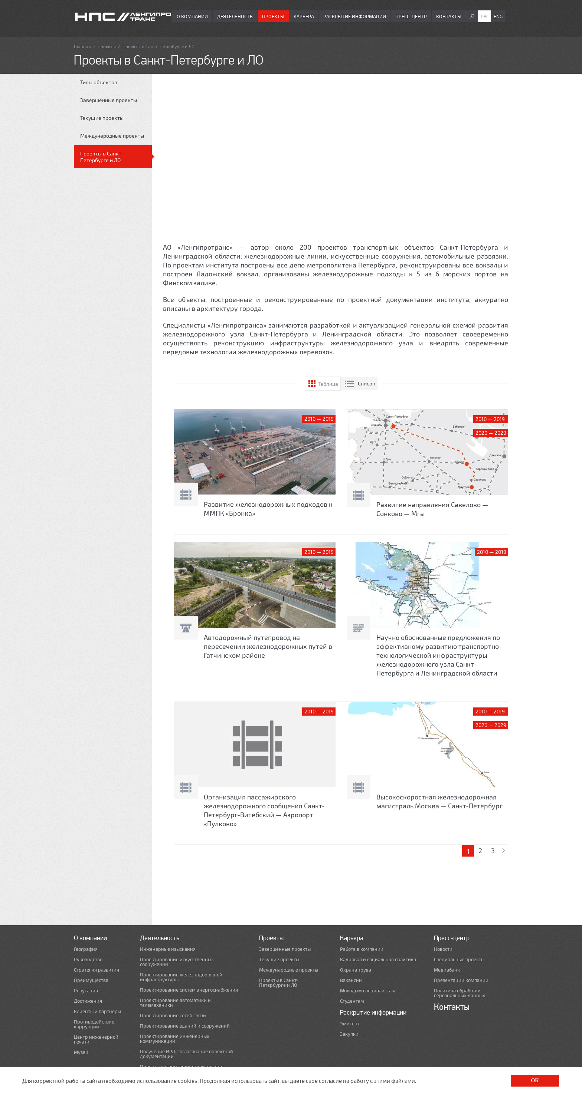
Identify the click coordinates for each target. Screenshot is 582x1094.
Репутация (86, 990)
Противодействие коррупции (94, 1024)
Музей (81, 1052)
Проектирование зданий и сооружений (185, 1026)
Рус (485, 16)
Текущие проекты (102, 118)
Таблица (328, 384)
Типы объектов (98, 82)
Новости (443, 949)
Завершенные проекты (108, 100)
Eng (498, 16)
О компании (192, 16)
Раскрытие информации (354, 16)
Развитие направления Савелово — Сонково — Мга (432, 509)
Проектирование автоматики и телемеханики (175, 1003)
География (86, 949)
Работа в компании (361, 949)
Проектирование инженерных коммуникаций (174, 1039)
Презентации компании (461, 980)
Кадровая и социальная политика (378, 959)
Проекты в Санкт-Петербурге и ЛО (101, 156)
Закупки (349, 1034)
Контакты (448, 16)
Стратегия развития (96, 969)
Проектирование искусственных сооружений (177, 962)
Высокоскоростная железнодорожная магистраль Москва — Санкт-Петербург (439, 801)
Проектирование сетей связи (173, 1015)
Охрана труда (355, 969)
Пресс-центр (411, 16)
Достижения (88, 1001)
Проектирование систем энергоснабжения (189, 990)
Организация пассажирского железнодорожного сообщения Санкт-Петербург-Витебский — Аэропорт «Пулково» (264, 810)
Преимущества (91, 980)
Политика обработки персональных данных (459, 993)
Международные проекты (112, 135)
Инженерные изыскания (168, 949)
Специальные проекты (459, 959)
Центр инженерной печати (96, 1039)
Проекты (273, 16)
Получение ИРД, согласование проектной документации (186, 1054)
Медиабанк (447, 969)
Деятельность (235, 16)
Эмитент (350, 1023)
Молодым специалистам (367, 990)
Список (366, 383)
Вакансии (351, 980)
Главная (82, 46)
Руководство (88, 959)
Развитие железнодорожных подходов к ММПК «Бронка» (268, 508)
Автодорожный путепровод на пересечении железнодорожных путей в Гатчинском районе (268, 646)
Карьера (304, 16)
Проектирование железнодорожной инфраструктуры (181, 977)
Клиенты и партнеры (97, 1011)
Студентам (352, 1001)
